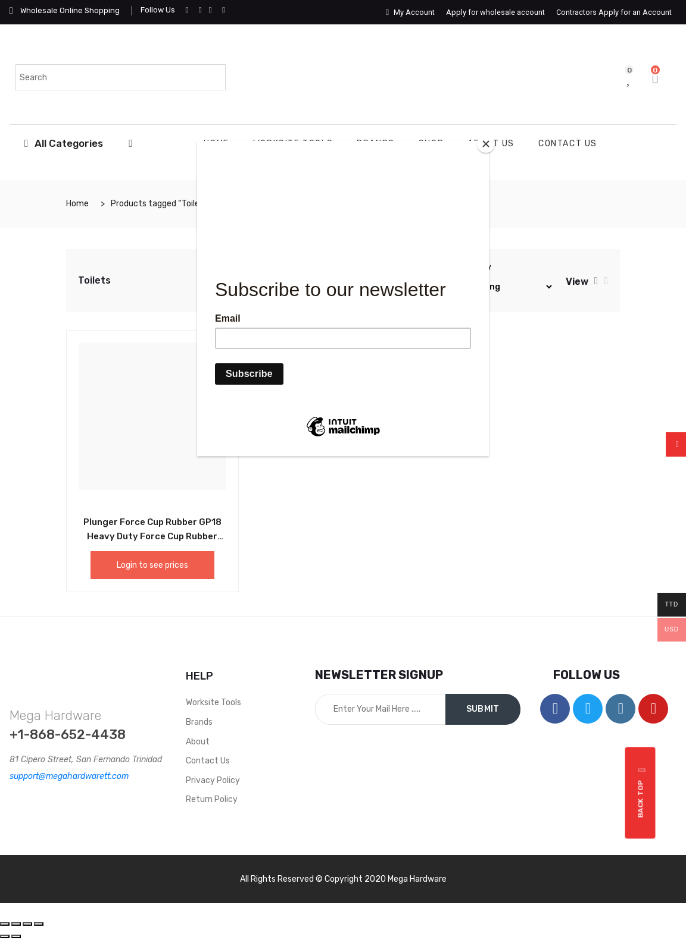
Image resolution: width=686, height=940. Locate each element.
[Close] (486, 144)
